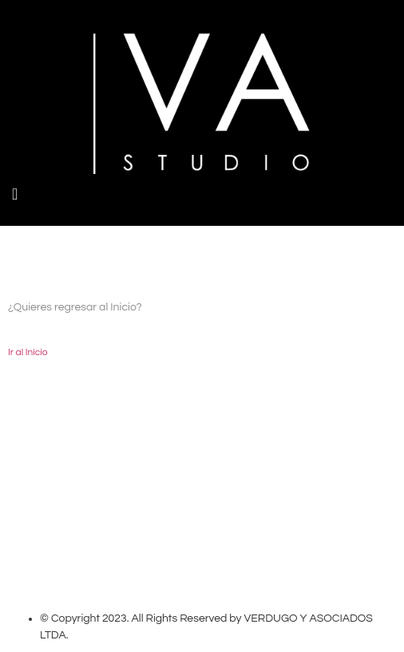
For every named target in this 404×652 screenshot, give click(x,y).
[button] (15, 194)
